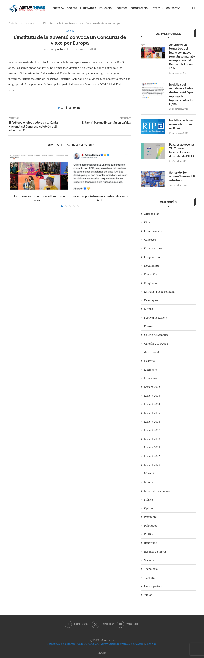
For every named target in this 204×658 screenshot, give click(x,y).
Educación (106, 8)
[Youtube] (128, 624)
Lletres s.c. (150, 369)
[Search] (194, 8)
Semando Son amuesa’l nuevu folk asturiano (182, 176)
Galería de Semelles (156, 335)
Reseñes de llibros (155, 551)
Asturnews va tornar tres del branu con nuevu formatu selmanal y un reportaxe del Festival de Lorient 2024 (182, 56)
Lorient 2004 (152, 404)
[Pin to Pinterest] (74, 108)
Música (148, 499)
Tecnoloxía (151, 569)
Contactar (173, 8)
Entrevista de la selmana (159, 291)
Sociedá (72, 8)
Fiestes (148, 326)
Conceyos (150, 239)
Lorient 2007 (152, 430)
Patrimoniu (151, 517)
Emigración (151, 283)
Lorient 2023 (152, 465)
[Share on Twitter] (70, 108)
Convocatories (153, 248)
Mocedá (149, 473)
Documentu (151, 265)
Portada (58, 8)
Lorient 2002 (152, 387)
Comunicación (140, 8)
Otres (157, 8)
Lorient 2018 (152, 439)
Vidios (148, 595)
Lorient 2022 (152, 456)
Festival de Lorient (155, 317)
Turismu (149, 577)
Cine (147, 222)
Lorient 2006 (152, 421)
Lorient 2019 (152, 447)
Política (122, 8)
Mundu (148, 482)
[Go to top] (102, 653)
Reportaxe (150, 543)
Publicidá (150, 643)
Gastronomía (152, 352)
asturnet (62, 49)
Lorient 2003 (152, 395)
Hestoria (149, 361)
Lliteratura (88, 8)
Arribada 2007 (153, 213)
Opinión (149, 508)
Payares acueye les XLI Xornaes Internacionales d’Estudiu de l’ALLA (182, 150)
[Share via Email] (78, 108)
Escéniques (151, 300)
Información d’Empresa (61, 643)
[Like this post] (62, 108)
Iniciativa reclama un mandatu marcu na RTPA (181, 124)
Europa (148, 309)
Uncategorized (153, 586)
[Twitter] (103, 624)
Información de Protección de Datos (122, 643)
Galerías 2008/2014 (156, 343)
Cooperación (152, 257)
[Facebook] (77, 624)
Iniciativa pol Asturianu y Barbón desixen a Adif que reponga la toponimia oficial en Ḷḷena (182, 94)
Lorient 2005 (152, 413)
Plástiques (150, 525)
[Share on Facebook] (66, 108)
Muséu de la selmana (157, 491)
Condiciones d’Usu (88, 643)
